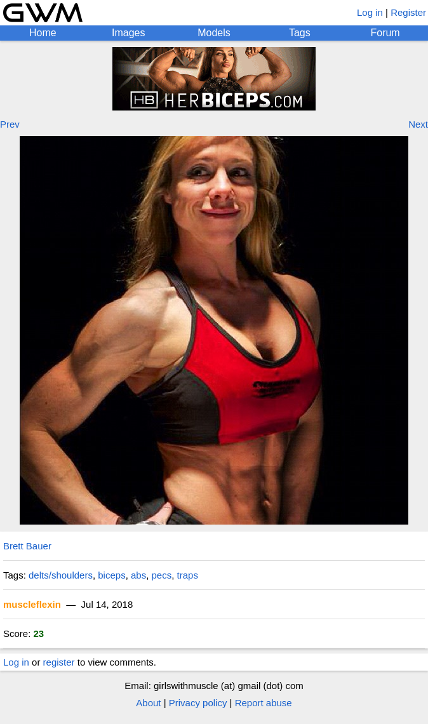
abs (138, 575)
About (148, 702)
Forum (384, 32)
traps (187, 575)
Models (214, 32)
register (59, 662)
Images (128, 32)
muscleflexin (32, 604)
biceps (111, 575)
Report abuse (263, 702)
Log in (370, 12)
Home (43, 32)
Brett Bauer (27, 545)
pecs (162, 575)
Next (418, 124)
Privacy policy (198, 702)
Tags (300, 32)
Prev (10, 124)
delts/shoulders (61, 575)
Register (408, 12)
